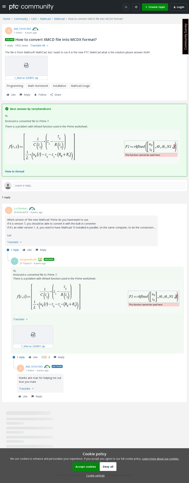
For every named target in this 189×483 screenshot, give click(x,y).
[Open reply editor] (94, 185)
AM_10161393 (22, 29)
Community (21, 19)
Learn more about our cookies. (160, 458)
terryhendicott (28, 259)
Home (6, 19)
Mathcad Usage (80, 85)
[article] (94, 229)
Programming (15, 85)
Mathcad (45, 19)
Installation (59, 85)
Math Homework (38, 85)
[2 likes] (45, 357)
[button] (4, 7)
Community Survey (185, 36)
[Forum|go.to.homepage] (31, 7)
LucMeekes (21, 208)
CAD (34, 19)
